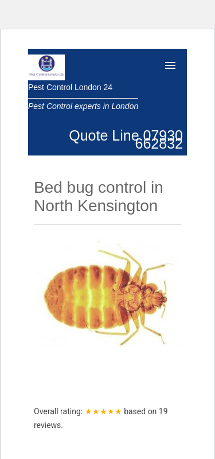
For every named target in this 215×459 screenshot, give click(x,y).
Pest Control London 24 (70, 87)
